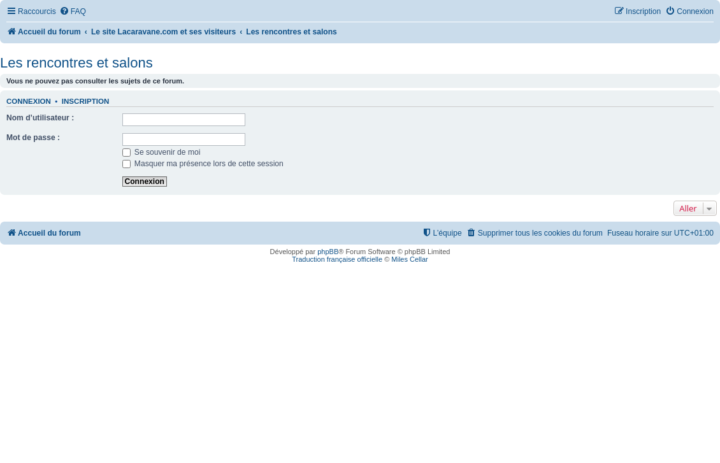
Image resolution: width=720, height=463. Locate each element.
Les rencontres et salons (76, 63)
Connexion (28, 101)
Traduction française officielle (337, 259)
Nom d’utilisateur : (40, 117)
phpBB (327, 251)
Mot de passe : (33, 137)
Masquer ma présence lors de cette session (203, 163)
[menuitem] (72, 11)
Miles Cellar (409, 259)
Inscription (85, 101)
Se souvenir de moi (161, 152)
